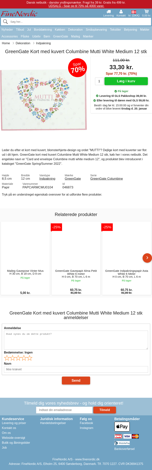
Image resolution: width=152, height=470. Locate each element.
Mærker (88, 36)
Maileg (75, 36)
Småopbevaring (96, 29)
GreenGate (60, 36)
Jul (29, 29)
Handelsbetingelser (53, 423)
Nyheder (7, 29)
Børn (47, 36)
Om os (6, 432)
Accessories (10, 36)
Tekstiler (115, 29)
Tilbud (20, 29)
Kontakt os (9, 428)
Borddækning (43, 29)
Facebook (86, 423)
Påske (25, 36)
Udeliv (36, 36)
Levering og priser (14, 423)
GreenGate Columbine (106, 178)
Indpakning (47, 178)
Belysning (130, 29)
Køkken (60, 29)
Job (4, 447)
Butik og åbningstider (16, 442)
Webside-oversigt (13, 437)
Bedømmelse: (18, 352)
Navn (7, 363)
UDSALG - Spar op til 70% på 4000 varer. (76, 6)
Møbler (145, 29)
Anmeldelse (12, 328)
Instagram (86, 428)
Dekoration (75, 29)
